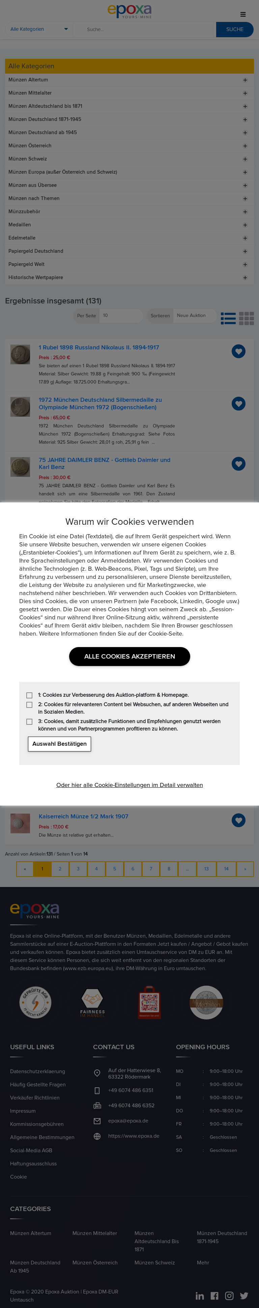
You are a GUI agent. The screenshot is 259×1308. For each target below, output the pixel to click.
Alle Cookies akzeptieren (129, 656)
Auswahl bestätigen (59, 744)
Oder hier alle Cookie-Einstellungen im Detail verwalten (129, 785)
